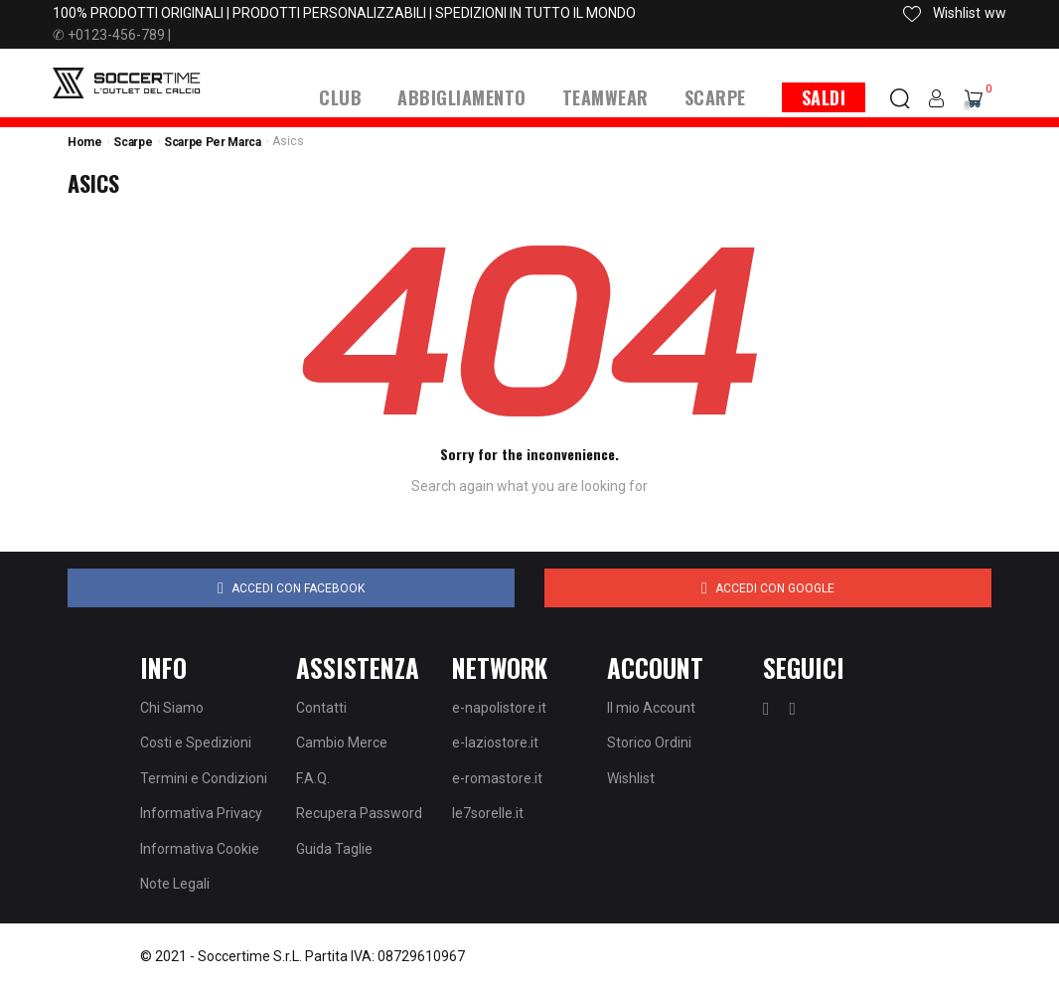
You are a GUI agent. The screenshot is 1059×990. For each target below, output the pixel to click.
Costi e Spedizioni (195, 742)
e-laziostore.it (495, 742)
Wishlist (631, 778)
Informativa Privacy (201, 813)
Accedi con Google (767, 588)
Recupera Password (359, 813)
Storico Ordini (649, 742)
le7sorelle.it (488, 813)
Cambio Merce (341, 742)
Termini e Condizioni (203, 778)
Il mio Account (651, 708)
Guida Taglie (334, 849)
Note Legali (175, 884)
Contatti (321, 708)
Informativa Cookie (199, 849)
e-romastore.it (497, 778)
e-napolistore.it (499, 708)
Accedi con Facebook (291, 588)
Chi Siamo (172, 708)
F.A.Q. (313, 778)
